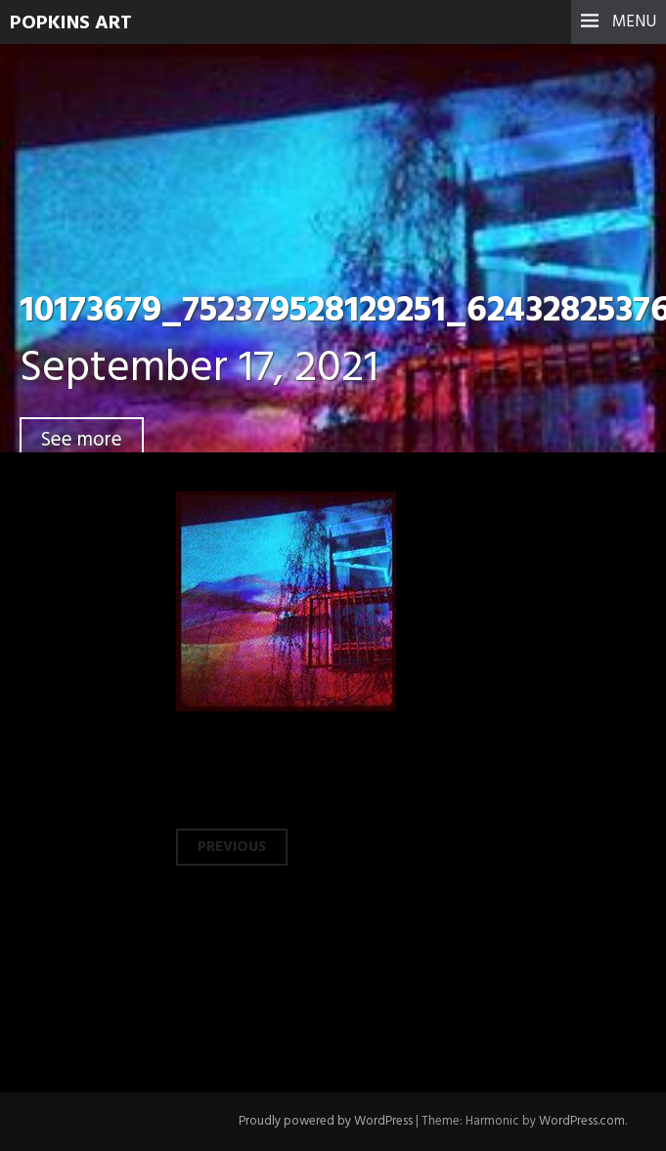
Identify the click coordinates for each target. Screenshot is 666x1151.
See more (81, 440)
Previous (232, 847)
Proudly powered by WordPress (326, 1121)
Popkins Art (71, 23)
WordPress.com (582, 1121)
